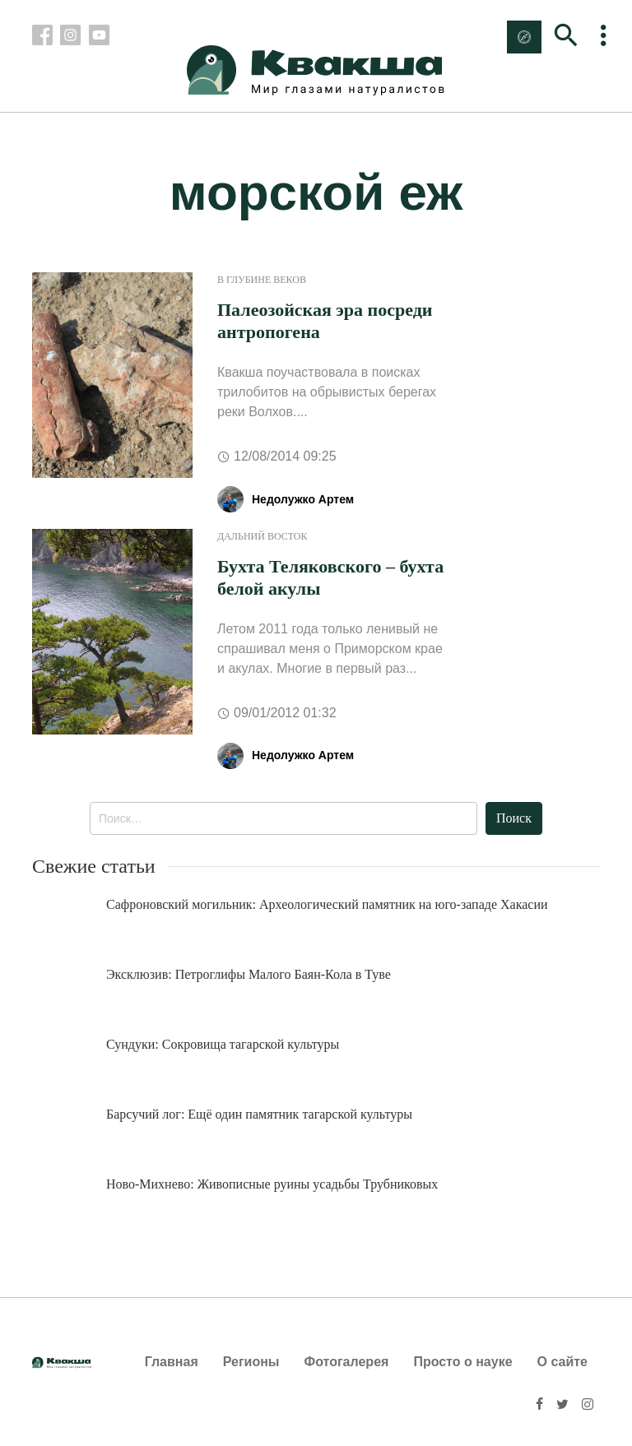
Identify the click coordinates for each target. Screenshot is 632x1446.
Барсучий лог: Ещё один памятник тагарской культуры (259, 1114)
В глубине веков (261, 279)
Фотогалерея (346, 1362)
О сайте (562, 1362)
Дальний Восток (262, 536)
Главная (171, 1362)
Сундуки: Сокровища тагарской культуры (222, 1044)
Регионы (251, 1362)
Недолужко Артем (303, 499)
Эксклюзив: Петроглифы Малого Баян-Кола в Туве (248, 974)
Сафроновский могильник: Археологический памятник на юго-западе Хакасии (327, 904)
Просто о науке (462, 1362)
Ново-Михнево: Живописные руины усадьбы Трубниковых (272, 1184)
